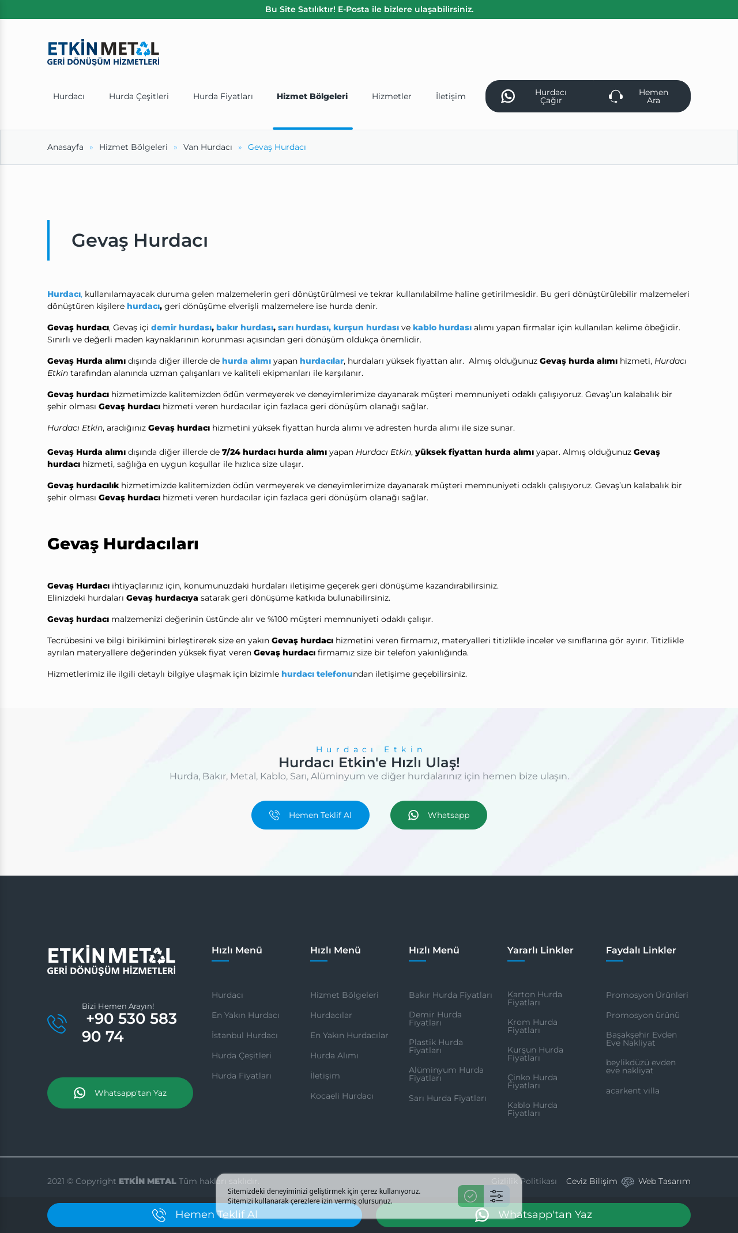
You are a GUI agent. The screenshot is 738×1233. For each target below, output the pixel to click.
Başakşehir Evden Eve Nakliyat (641, 1039)
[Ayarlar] (497, 1196)
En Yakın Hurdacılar (349, 1035)
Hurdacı (227, 995)
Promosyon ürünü (643, 1015)
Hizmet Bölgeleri (344, 995)
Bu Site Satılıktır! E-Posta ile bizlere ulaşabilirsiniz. (369, 9)
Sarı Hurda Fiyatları (448, 1098)
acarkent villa (633, 1091)
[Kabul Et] (471, 1196)
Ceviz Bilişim (591, 1181)
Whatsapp (438, 815)
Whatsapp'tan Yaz (120, 1093)
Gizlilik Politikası (524, 1181)
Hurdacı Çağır (534, 96)
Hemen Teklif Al (310, 815)
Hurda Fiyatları (242, 1076)
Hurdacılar (331, 1015)
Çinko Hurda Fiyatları (532, 1081)
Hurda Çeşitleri (242, 1055)
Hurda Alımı (334, 1055)
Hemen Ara (638, 96)
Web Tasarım (664, 1181)
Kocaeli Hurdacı (342, 1096)
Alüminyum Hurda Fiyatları (446, 1074)
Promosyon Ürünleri (647, 995)
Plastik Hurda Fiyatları (436, 1046)
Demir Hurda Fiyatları (435, 1018)
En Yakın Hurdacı (246, 1015)
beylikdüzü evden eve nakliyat (641, 1066)
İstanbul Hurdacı (245, 1035)
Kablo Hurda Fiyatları (532, 1109)
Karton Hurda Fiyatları (534, 998)
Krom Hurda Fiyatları (532, 1026)
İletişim (325, 1076)
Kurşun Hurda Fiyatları (535, 1054)
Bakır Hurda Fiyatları (450, 995)
